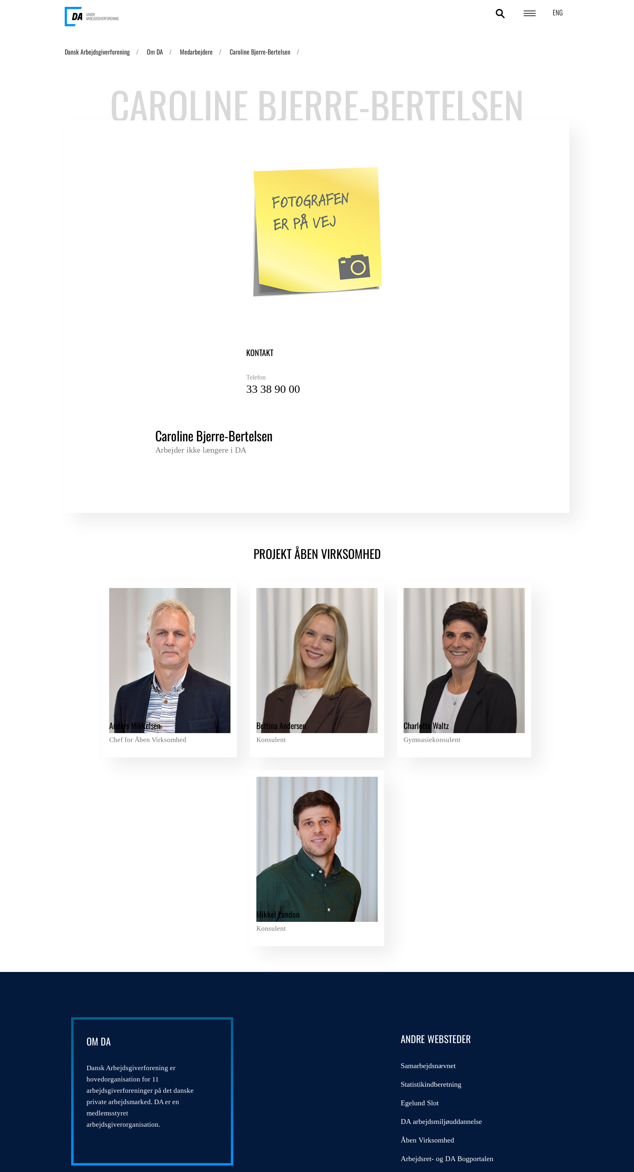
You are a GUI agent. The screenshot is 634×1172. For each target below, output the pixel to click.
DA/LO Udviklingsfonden (452, 787)
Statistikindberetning (290, 806)
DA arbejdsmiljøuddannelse (300, 843)
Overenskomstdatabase (293, 917)
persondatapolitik (209, 1093)
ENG (558, 12)
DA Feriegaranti (437, 806)
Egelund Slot (279, 824)
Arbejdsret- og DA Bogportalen (306, 880)
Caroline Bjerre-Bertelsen (260, 52)
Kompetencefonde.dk (445, 843)
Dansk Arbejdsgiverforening (97, 52)
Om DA (155, 52)
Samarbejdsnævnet (287, 787)
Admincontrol (280, 899)
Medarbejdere (196, 52)
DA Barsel (429, 824)
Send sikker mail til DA (295, 936)
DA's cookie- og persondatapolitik (514, 1098)
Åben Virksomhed (286, 862)
